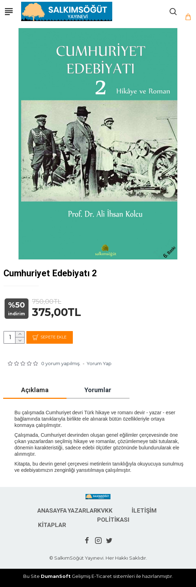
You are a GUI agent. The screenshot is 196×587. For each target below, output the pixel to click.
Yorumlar (97, 390)
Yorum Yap (99, 363)
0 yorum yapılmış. (61, 363)
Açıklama (35, 390)
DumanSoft (56, 576)
